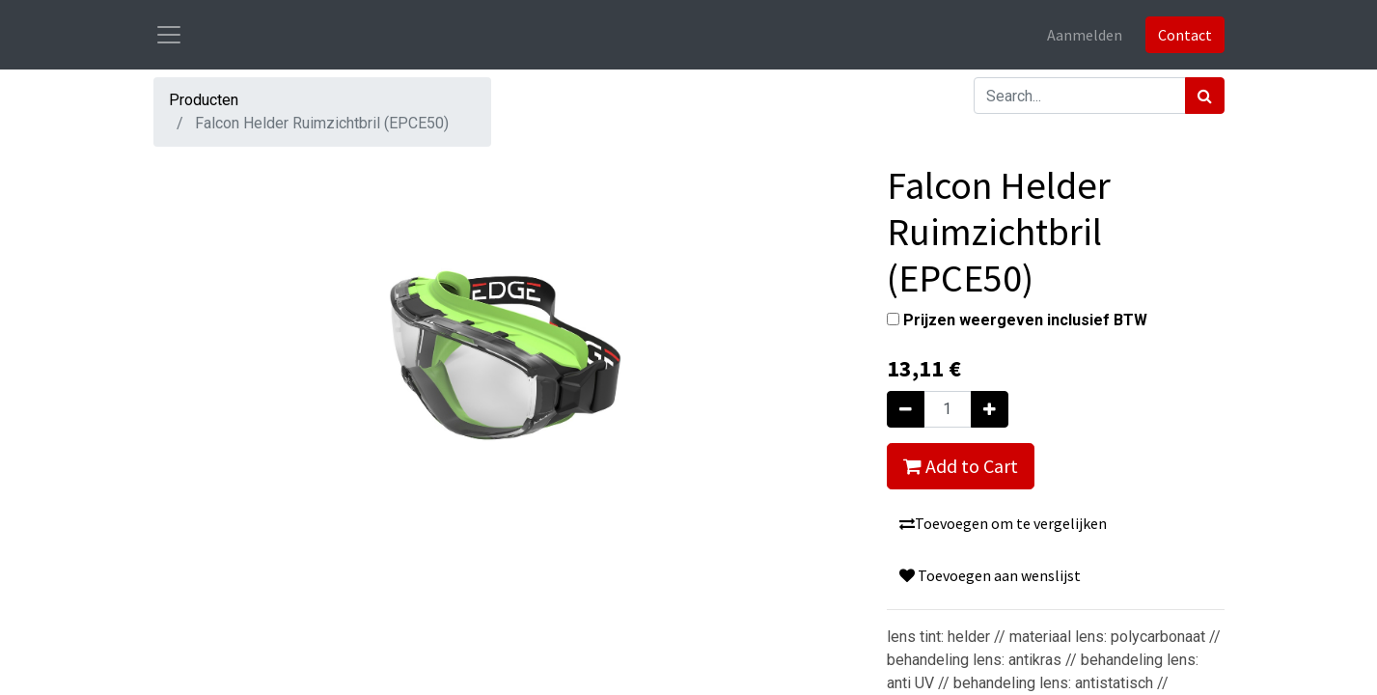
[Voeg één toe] (989, 409)
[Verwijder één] (905, 409)
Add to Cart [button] (960, 466)
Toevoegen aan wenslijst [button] (990, 575)
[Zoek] (1205, 95)
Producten (203, 100)
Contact (1185, 34)
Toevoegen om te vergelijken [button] (1003, 523)
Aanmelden (1084, 34)
